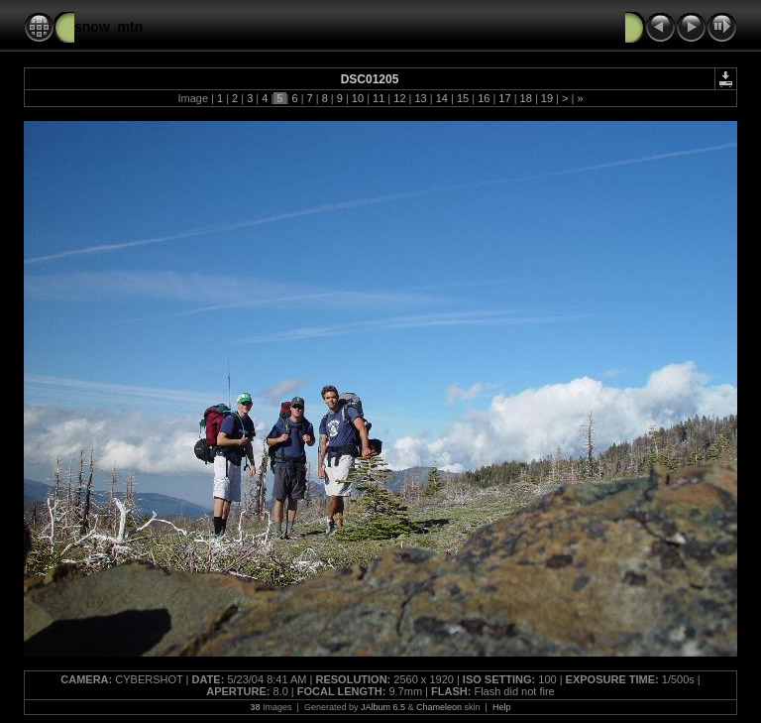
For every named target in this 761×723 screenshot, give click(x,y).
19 (547, 98)
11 (378, 98)
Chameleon (439, 707)
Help (501, 707)
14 (442, 98)
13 (420, 98)
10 (358, 98)
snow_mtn (108, 27)
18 (526, 98)
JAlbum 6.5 (383, 707)
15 (463, 98)
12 (399, 98)
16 (483, 98)
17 (504, 98)
